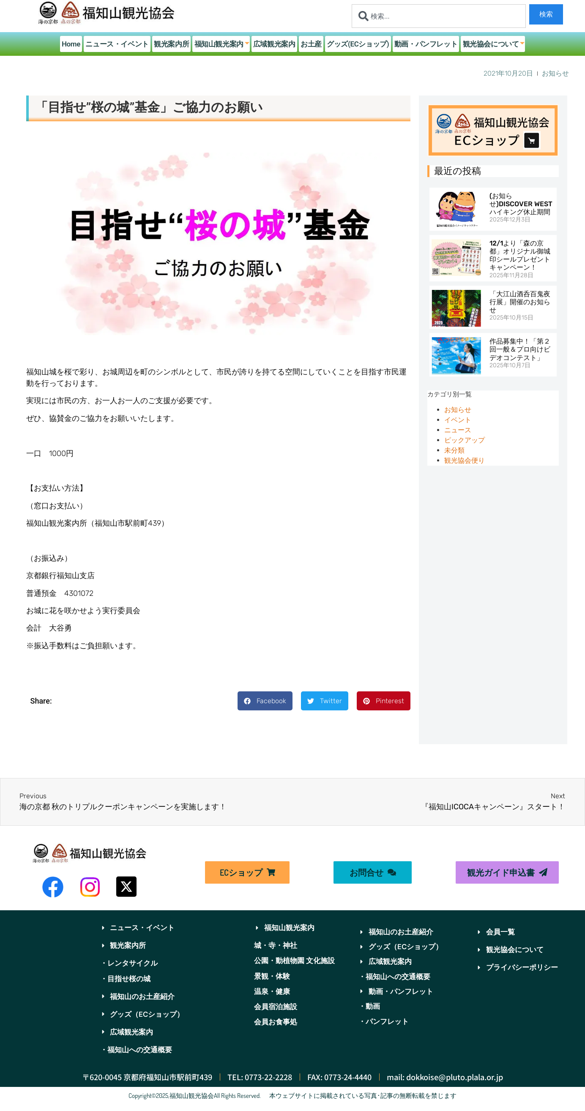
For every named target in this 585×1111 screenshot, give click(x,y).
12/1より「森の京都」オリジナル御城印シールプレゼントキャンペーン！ (519, 255)
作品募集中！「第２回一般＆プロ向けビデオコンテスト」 (519, 349)
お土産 (311, 44)
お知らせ (457, 410)
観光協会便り (464, 460)
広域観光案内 (274, 44)
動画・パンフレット (424, 44)
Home (73, 44)
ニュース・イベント (118, 44)
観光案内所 (172, 44)
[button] (265, 700)
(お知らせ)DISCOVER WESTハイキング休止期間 (520, 204)
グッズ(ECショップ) (357, 44)
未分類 (454, 450)
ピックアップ (464, 440)
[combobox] (439, 16)
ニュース (457, 430)
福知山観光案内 (222, 44)
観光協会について (492, 44)
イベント (457, 420)
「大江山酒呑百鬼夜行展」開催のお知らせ (519, 302)
